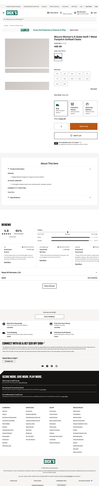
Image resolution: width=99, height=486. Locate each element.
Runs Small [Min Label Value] (41, 234)
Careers (4, 414)
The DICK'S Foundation (8, 420)
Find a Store (53, 411)
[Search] (51, 19)
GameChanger (53, 417)
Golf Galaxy (53, 423)
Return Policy (76, 411)
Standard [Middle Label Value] (67, 234)
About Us (4, 411)
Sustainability (6, 436)
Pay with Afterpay (30, 439)
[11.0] (87, 79)
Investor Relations (7, 433)
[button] (62, 119)
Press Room (5, 439)
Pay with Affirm (30, 436)
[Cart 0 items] (94, 12)
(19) (65, 43)
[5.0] (57, 74)
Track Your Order (30, 423)
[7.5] (57, 79)
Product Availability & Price (80, 423)
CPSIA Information (78, 445)
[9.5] (65, 79)
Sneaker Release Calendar (13, 6)
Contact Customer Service (33, 420)
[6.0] (72, 74)
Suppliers (4, 442)
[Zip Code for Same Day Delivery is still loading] (66, 12)
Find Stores (65, 6)
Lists (81, 6)
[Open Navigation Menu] (3, 12)
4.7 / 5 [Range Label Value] (95, 237)
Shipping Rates (77, 417)
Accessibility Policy (61, 480)
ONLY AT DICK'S (77, 452)
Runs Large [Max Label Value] (94, 234)
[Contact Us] (8, 361)
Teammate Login (6, 445)
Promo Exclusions (78, 427)
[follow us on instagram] (56, 366)
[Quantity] (61, 126)
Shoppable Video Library (56, 436)
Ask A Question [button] (92, 277)
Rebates (52, 433)
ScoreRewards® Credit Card (31, 6)
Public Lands (53, 427)
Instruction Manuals (78, 439)
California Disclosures (37, 485)
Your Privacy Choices (84, 480)
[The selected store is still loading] (52, 12)
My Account (29, 411)
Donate (56, 336)
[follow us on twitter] (47, 366)
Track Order (89, 6)
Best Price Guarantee (79, 420)
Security (75, 442)
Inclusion (4, 427)
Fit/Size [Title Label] (40, 230)
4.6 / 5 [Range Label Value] (95, 240)
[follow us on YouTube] (42, 366)
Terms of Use (13, 480)
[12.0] (65, 84)
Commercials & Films (7, 430)
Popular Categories (55, 442)
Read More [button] (11, 192)
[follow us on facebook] (52, 366)
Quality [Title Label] (40, 240)
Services (44, 6)
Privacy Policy (37, 480)
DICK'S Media (6, 423)
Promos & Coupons (55, 430)
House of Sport (53, 414)
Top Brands (52, 439)
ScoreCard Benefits (31, 414)
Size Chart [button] (93, 89)
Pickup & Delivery (54, 6)
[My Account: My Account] (81, 12)
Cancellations (76, 414)
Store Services (30, 427)
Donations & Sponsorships (9, 417)
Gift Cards (74, 6)
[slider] (72, 237)
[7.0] (87, 74)
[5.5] (65, 74)
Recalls (75, 430)
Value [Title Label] (39, 237)
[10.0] (72, 79)
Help (96, 6)
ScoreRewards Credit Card (33, 417)
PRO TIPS (75, 449)
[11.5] (57, 84)
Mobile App (29, 433)
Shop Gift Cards (23, 382)
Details (9, 336)
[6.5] (79, 74)
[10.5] (79, 79)
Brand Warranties (77, 436)
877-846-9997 (69, 476)
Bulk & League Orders (55, 420)
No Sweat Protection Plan (80, 433)
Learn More (74, 30)
